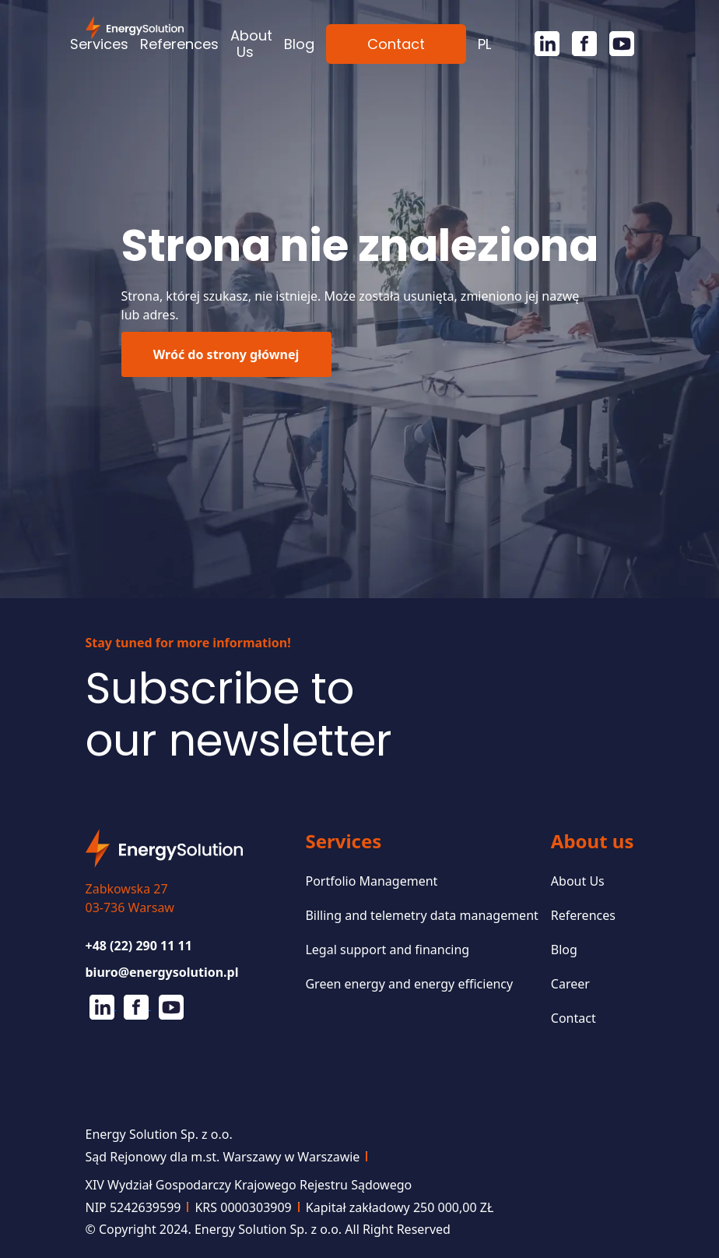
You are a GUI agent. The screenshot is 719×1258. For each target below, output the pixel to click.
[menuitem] (484, 44)
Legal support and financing (387, 949)
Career (570, 983)
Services (99, 44)
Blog (299, 44)
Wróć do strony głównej (226, 354)
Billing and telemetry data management (421, 915)
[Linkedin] (540, 43)
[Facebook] (578, 43)
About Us (251, 44)
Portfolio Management (371, 881)
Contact (396, 44)
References (179, 44)
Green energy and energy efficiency (409, 983)
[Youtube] (615, 43)
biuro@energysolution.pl (162, 972)
